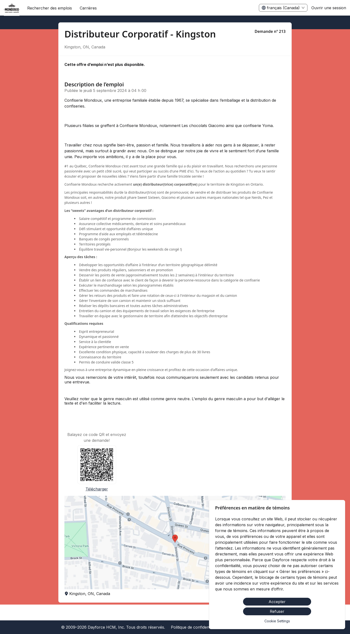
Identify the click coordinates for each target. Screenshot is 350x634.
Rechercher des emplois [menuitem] (49, 8)
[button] (175, 542)
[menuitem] (11, 8)
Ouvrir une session (328, 7)
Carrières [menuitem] (88, 8)
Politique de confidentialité (195, 627)
